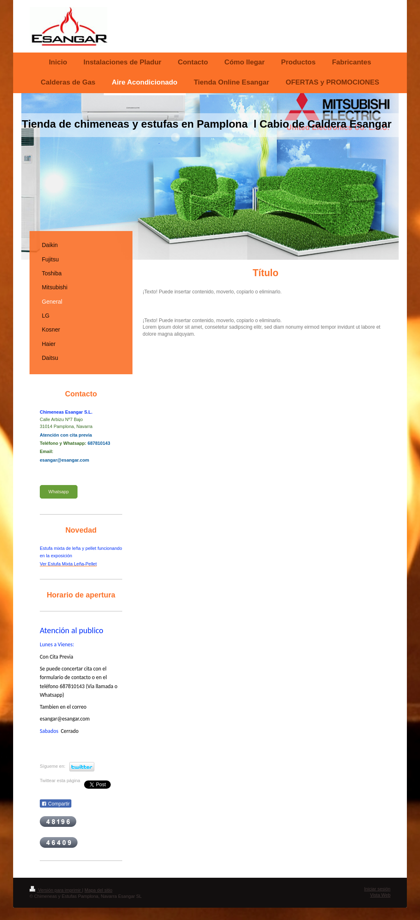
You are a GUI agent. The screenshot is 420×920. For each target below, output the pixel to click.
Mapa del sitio (98, 890)
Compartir (55, 804)
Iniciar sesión (377, 888)
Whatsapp (58, 491)
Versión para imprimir (56, 890)
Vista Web (380, 895)
